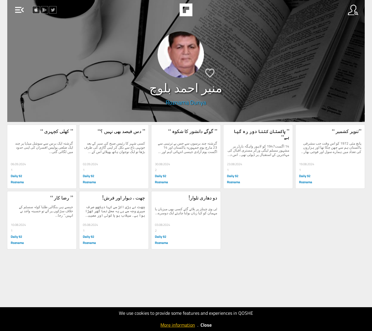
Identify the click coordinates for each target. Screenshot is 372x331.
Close (206, 325)
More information (177, 325)
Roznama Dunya (186, 102)
